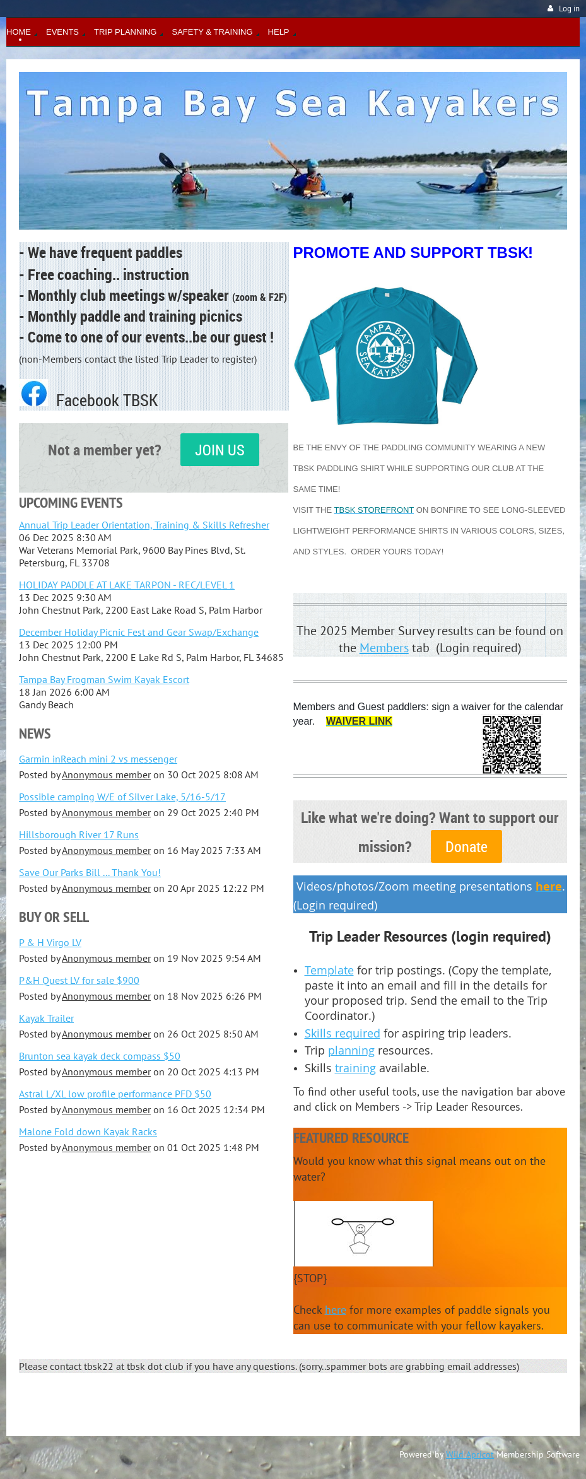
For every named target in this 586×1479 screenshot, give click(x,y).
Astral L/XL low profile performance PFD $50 (115, 1093)
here (335, 1309)
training (355, 1067)
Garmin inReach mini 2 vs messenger (98, 758)
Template (329, 970)
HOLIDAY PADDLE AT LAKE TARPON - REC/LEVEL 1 (127, 584)
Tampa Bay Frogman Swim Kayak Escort (104, 679)
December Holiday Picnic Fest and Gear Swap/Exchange (139, 632)
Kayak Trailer (46, 1018)
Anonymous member (106, 774)
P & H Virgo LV (50, 942)
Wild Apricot (470, 1454)
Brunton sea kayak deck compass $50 (99, 1055)
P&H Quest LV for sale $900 (79, 980)
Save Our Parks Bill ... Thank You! (90, 872)
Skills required (342, 1033)
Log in (569, 8)
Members (384, 648)
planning (351, 1050)
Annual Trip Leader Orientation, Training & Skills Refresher (144, 524)
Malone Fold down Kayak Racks (88, 1131)
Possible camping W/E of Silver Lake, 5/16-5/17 (122, 796)
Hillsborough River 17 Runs (79, 834)
